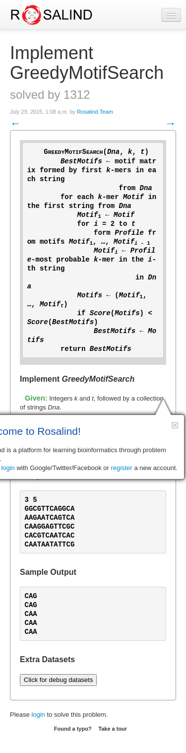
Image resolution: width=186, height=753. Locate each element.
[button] (175, 425)
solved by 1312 (50, 94)
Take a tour (112, 729)
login (38, 714)
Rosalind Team (95, 112)
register (121, 468)
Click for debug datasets (58, 680)
